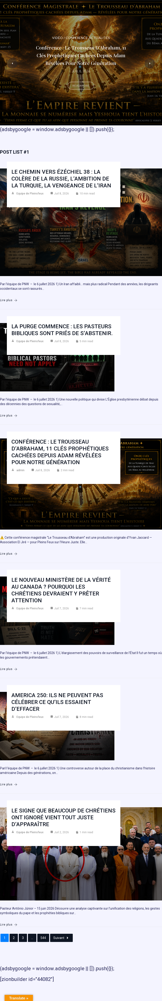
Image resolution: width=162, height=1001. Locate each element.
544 (43, 938)
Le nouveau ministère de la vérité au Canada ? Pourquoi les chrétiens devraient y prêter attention (61, 590)
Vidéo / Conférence (70, 37)
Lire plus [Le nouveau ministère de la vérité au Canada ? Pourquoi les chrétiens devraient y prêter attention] (8, 669)
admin (20, 470)
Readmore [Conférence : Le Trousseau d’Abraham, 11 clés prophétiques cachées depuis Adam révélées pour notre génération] (81, 85)
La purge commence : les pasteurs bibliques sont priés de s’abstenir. (62, 329)
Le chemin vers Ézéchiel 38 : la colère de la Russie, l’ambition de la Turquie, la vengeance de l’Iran (61, 179)
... (32, 938)
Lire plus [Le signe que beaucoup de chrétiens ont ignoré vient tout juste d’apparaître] (8, 924)
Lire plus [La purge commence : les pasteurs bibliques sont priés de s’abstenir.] (8, 415)
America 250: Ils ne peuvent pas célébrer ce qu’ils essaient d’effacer (57, 702)
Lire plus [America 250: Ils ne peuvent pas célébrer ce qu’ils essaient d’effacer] (8, 784)
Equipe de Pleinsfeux (29, 193)
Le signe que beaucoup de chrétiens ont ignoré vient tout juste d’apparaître (63, 817)
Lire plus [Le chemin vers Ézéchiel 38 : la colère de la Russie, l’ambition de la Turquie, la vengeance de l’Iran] (8, 300)
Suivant (61, 938)
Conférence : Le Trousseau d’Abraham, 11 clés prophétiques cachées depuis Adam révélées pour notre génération (81, 55)
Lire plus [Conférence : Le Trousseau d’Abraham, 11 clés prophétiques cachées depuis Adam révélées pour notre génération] (8, 554)
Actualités (99, 37)
